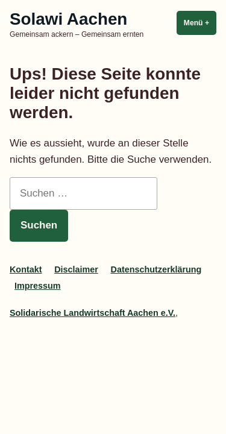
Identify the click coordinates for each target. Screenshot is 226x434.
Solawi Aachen (68, 19)
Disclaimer (76, 269)
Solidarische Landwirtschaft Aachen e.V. (92, 313)
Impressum (37, 286)
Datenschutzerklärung (156, 269)
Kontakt (26, 269)
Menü (200, 22)
